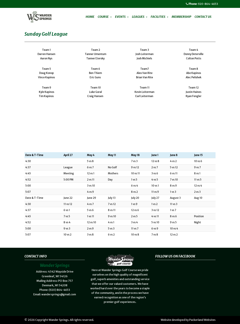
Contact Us (203, 16)
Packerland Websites (202, 319)
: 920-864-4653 (202, 4)
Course (103, 16)
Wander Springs (59, 319)
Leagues (138, 16)
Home (90, 16)
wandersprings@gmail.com (58, 294)
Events (120, 16)
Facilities (158, 16)
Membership (181, 16)
